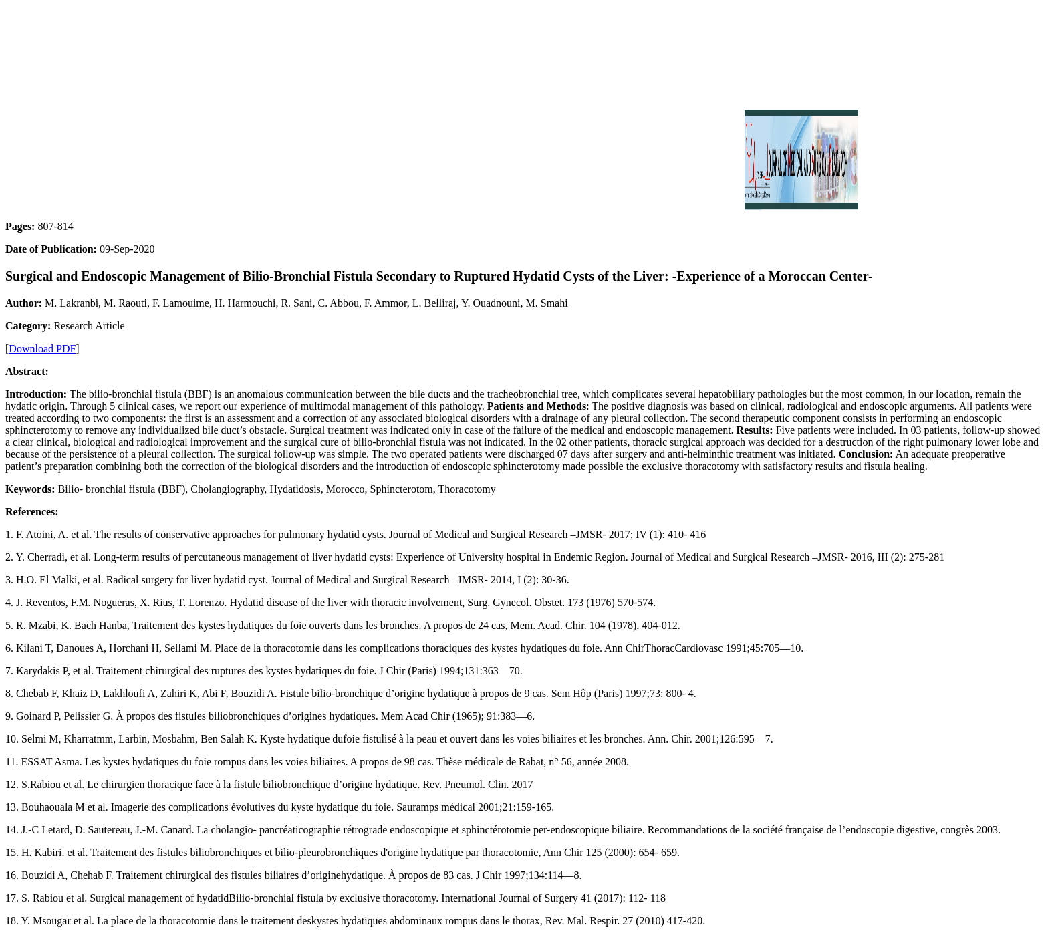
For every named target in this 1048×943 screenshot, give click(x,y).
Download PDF (42, 348)
